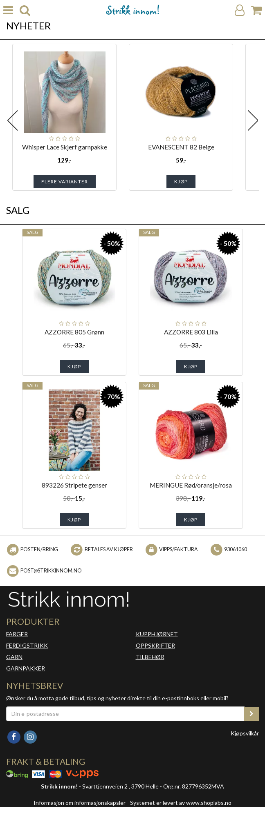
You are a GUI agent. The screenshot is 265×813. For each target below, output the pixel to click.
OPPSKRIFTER (155, 645)
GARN (14, 656)
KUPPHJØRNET (157, 633)
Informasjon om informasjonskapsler (80, 802)
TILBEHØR (150, 656)
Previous (12, 120)
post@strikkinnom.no (51, 571)
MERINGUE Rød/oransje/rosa (191, 485)
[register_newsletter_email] (251, 714)
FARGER (17, 633)
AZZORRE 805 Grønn (74, 332)
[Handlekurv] (256, 10)
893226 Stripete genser (74, 485)
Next (253, 120)
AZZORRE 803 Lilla (191, 332)
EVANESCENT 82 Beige (181, 147)
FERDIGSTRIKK (27, 645)
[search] (25, 10)
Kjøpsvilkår (245, 733)
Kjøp (181, 181)
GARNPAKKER (25, 668)
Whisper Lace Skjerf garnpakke (64, 147)
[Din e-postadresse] (125, 713)
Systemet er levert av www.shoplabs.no (180, 802)
